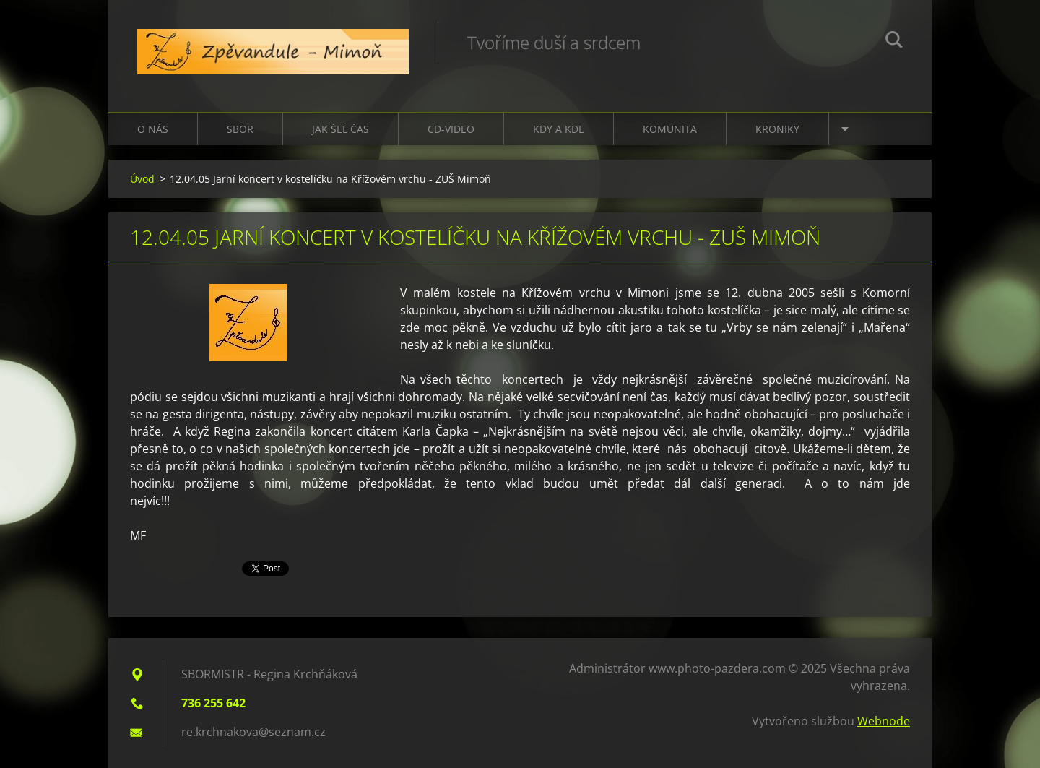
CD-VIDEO (451, 129)
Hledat (894, 42)
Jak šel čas (340, 129)
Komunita (670, 129)
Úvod (142, 179)
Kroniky (777, 129)
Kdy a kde (558, 129)
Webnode (883, 721)
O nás (152, 129)
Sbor (240, 129)
